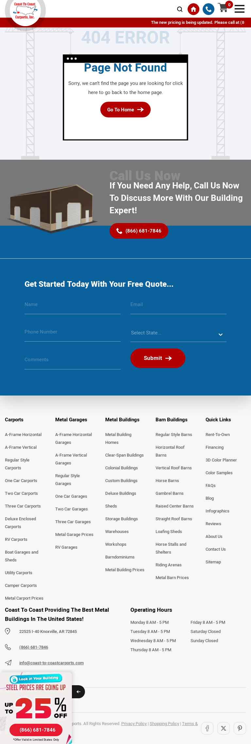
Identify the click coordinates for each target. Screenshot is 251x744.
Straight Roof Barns (174, 519)
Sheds (111, 506)
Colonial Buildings (121, 468)
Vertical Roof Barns (174, 468)
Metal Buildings (122, 420)
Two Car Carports (21, 493)
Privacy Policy (134, 723)
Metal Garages (71, 420)
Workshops (115, 544)
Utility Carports (18, 572)
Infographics (217, 511)
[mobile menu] (239, 8)
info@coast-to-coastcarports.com (51, 663)
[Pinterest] (240, 728)
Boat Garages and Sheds (21, 556)
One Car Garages (71, 496)
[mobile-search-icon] (179, 9)
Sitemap (213, 562)
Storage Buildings (121, 519)
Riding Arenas (169, 565)
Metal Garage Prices (74, 534)
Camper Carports (21, 585)
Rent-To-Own (218, 434)
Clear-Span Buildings (124, 455)
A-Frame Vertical (21, 447)
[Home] (193, 9)
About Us (214, 536)
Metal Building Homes (118, 438)
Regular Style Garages (67, 479)
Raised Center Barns (175, 506)
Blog (210, 498)
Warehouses (117, 531)
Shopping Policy (164, 723)
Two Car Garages (71, 509)
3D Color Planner (221, 460)
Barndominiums (120, 557)
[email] (178, 307)
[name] (73, 307)
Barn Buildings (172, 420)
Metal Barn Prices (172, 577)
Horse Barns (167, 480)
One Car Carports (21, 480)
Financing (215, 447)
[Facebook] (207, 728)
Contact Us (216, 549)
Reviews (213, 523)
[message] (73, 362)
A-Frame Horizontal (23, 434)
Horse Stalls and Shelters (171, 548)
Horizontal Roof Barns (170, 451)
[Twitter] (223, 728)
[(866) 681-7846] (208, 9)
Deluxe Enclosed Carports (20, 522)
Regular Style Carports (17, 464)
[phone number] (73, 334)
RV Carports (16, 539)
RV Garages (66, 547)
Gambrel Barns (170, 493)
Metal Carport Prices (24, 598)
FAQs (211, 485)
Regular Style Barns (174, 434)
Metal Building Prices (124, 570)
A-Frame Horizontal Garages (73, 438)
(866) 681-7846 (33, 647)
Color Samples (219, 473)
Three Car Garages (73, 522)
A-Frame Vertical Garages (71, 459)
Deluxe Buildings (120, 493)
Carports (14, 420)
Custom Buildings (121, 480)
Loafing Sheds (169, 531)
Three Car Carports (23, 506)
